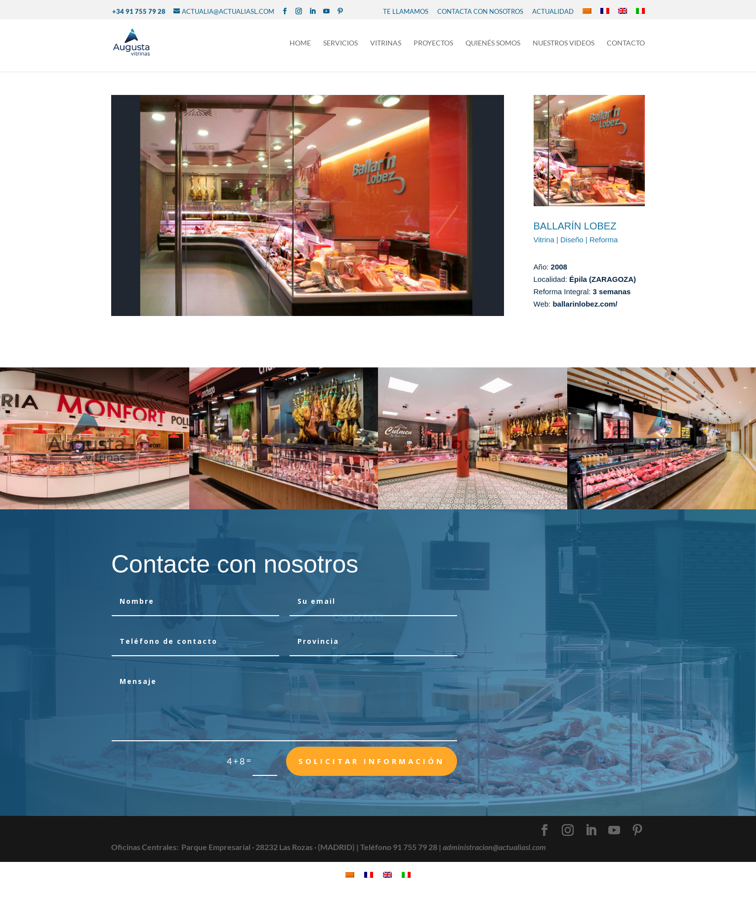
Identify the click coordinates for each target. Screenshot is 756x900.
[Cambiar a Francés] (604, 11)
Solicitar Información (371, 761)
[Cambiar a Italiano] (640, 11)
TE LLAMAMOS (405, 11)
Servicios (340, 43)
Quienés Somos (492, 43)
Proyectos (433, 43)
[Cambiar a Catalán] (587, 11)
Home (300, 43)
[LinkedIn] (312, 11)
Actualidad (553, 11)
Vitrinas (385, 43)
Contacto (626, 43)
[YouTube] (326, 11)
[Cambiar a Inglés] (622, 11)
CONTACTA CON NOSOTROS (480, 11)
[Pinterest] (340, 11)
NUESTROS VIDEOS (563, 43)
